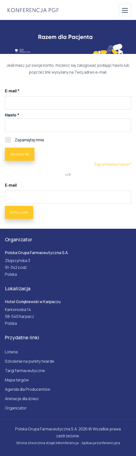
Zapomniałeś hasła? (112, 164)
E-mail (11, 91)
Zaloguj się (19, 154)
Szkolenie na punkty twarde (29, 361)
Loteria (11, 352)
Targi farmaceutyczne (25, 370)
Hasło (10, 115)
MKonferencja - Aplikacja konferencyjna (88, 442)
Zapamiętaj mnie (24, 139)
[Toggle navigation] (125, 10)
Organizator (16, 408)
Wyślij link (19, 212)
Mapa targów (17, 380)
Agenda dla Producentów (27, 389)
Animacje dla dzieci (22, 398)
